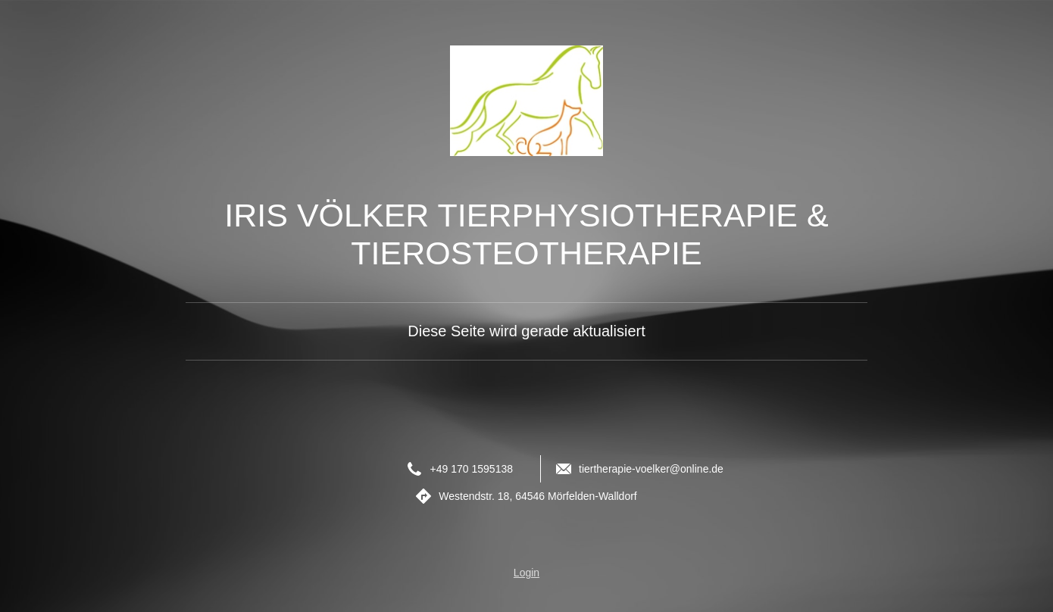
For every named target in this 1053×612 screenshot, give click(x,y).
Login (526, 573)
